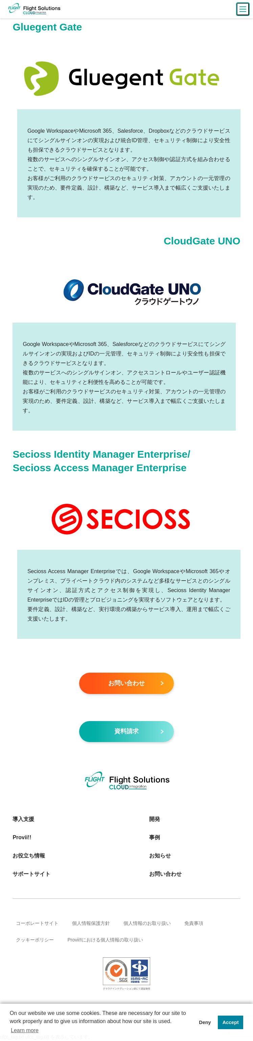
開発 (154, 819)
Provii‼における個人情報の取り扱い (105, 940)
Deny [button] (205, 1022)
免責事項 (193, 923)
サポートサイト (31, 874)
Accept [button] (231, 1022)
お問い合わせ (126, 683)
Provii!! (22, 838)
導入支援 (23, 819)
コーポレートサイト (37, 923)
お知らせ (160, 856)
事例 (154, 838)
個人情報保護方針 (91, 923)
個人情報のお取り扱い (147, 923)
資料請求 (126, 731)
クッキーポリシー (35, 940)
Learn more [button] (25, 1030)
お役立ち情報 (29, 856)
